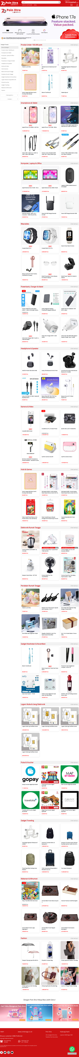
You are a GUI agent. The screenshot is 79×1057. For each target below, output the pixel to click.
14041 (2, 1032)
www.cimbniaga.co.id (25, 1032)
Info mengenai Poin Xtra (51, 1035)
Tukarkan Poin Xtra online (52, 1037)
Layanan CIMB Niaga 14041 (66, 1035)
